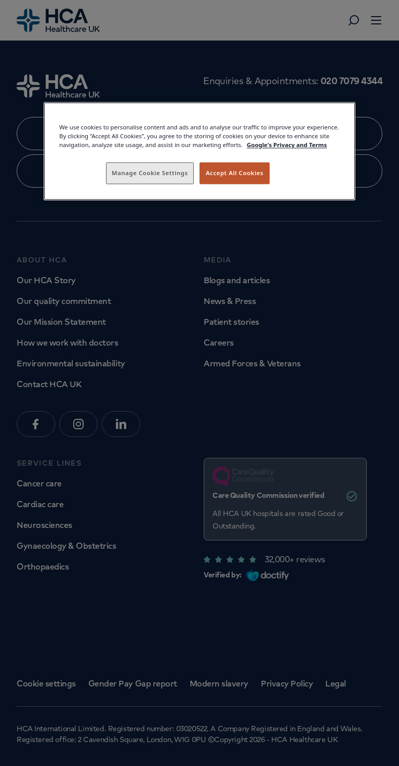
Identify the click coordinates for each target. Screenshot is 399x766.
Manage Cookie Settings (150, 173)
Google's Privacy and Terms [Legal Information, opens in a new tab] (287, 145)
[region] (199, 151)
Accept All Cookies (234, 173)
